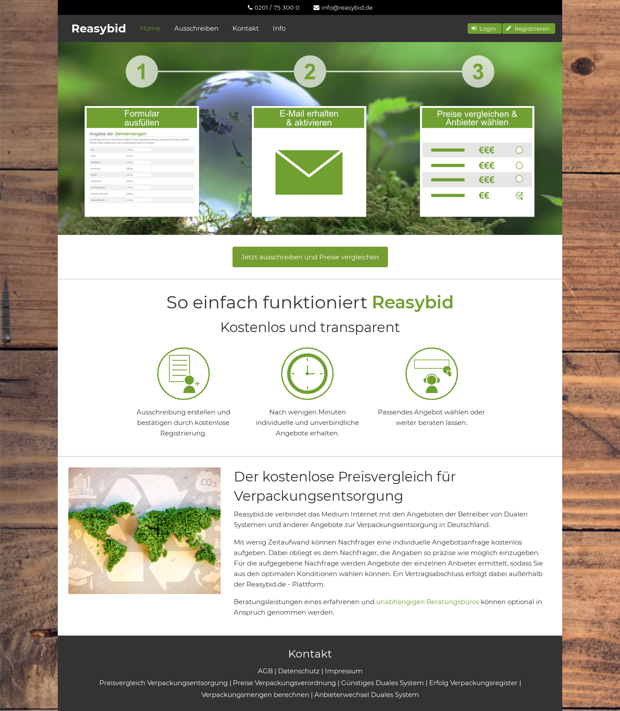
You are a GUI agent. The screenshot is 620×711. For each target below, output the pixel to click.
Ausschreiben (196, 28)
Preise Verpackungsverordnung (284, 683)
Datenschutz (299, 671)
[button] (485, 28)
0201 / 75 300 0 (273, 7)
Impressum (344, 671)
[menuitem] (273, 7)
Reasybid (98, 28)
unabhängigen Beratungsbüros (427, 602)
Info (279, 28)
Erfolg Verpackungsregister (473, 683)
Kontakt (245, 28)
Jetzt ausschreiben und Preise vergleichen (310, 257)
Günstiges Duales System (382, 683)
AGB (265, 671)
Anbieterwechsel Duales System (366, 694)
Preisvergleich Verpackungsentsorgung (163, 683)
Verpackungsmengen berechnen (255, 694)
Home (150, 28)
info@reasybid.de (343, 7)
